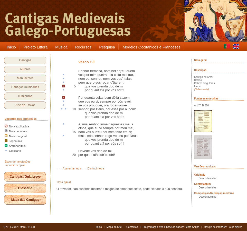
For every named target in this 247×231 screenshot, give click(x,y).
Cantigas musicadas (25, 87)
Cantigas (25, 60)
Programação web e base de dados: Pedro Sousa (170, 227)
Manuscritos (25, 78)
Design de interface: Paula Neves (223, 227)
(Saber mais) (201, 89)
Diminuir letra (95, 168)
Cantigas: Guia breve (25, 176)
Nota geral (200, 60)
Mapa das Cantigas (25, 200)
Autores (25, 69)
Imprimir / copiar (15, 165)
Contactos (132, 227)
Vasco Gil (86, 62)
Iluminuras (25, 96)
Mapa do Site (114, 227)
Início (99, 227)
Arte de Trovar (25, 105)
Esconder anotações (17, 161)
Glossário (25, 188)
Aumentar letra (72, 168)
